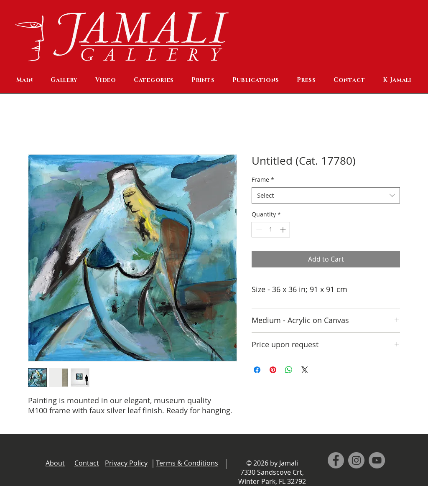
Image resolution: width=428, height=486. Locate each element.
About (55, 463)
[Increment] (283, 229)
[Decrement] (258, 229)
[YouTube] (377, 460)
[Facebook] (336, 460)
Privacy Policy (126, 463)
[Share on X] (305, 370)
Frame (263, 179)
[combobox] (326, 195)
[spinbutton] (270, 229)
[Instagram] (356, 460)
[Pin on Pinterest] (273, 370)
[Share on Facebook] (257, 370)
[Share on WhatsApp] (289, 370)
